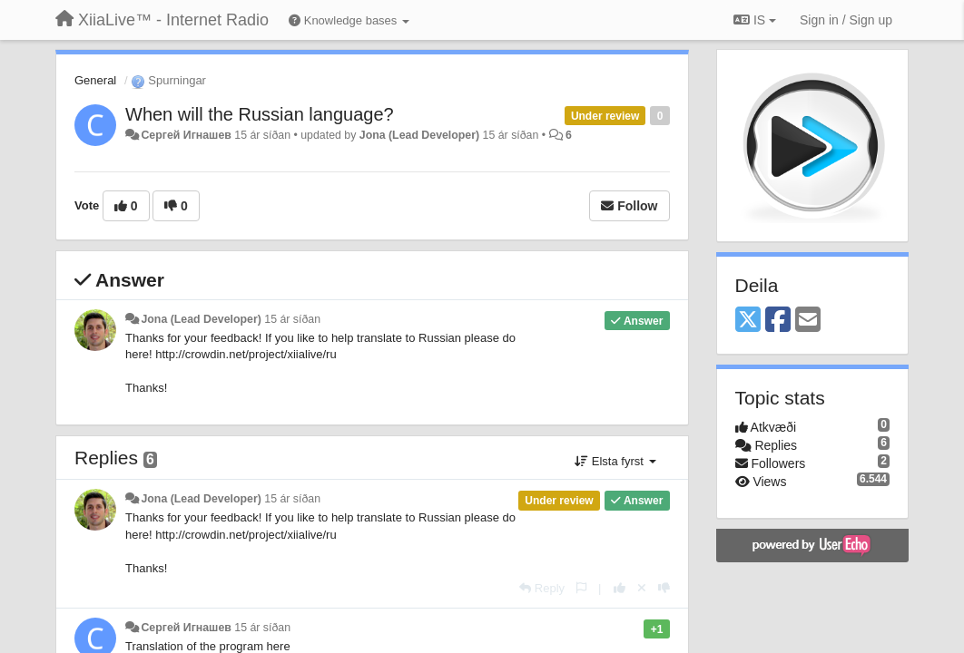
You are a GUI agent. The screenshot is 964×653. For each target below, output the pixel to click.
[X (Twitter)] (748, 320)
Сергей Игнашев (186, 135)
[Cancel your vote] (641, 588)
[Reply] (542, 588)
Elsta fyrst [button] (615, 461)
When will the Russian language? (259, 114)
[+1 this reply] (619, 588)
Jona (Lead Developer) (419, 135)
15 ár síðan (292, 319)
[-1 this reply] (664, 588)
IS (754, 20)
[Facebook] (778, 320)
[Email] (808, 320)
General (95, 80)
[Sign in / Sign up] (846, 20)
